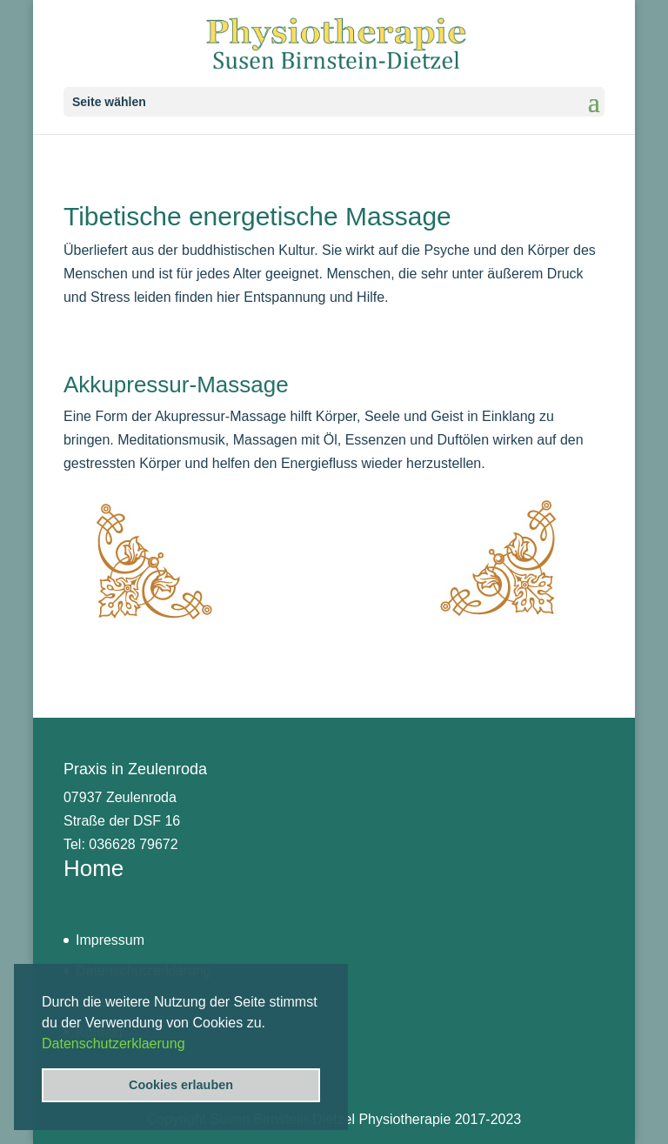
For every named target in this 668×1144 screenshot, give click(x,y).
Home (93, 868)
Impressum (110, 940)
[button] (191, 1044)
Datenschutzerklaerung (113, 1043)
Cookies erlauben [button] (181, 1085)
